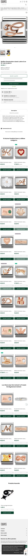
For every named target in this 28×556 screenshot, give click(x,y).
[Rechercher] (14, 4)
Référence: (3, 67)
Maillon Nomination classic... (6, 162)
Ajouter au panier (14, 76)
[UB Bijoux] (6, 1)
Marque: (2, 69)
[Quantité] (14, 72)
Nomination (6, 69)
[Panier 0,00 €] (24, 1)
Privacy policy (16, 552)
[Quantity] (7, 166)
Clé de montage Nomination (6, 505)
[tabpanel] (14, 30)
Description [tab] (14, 110)
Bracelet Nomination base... (20, 408)
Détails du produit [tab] (14, 113)
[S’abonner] (26, 546)
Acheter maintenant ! (14, 83)
